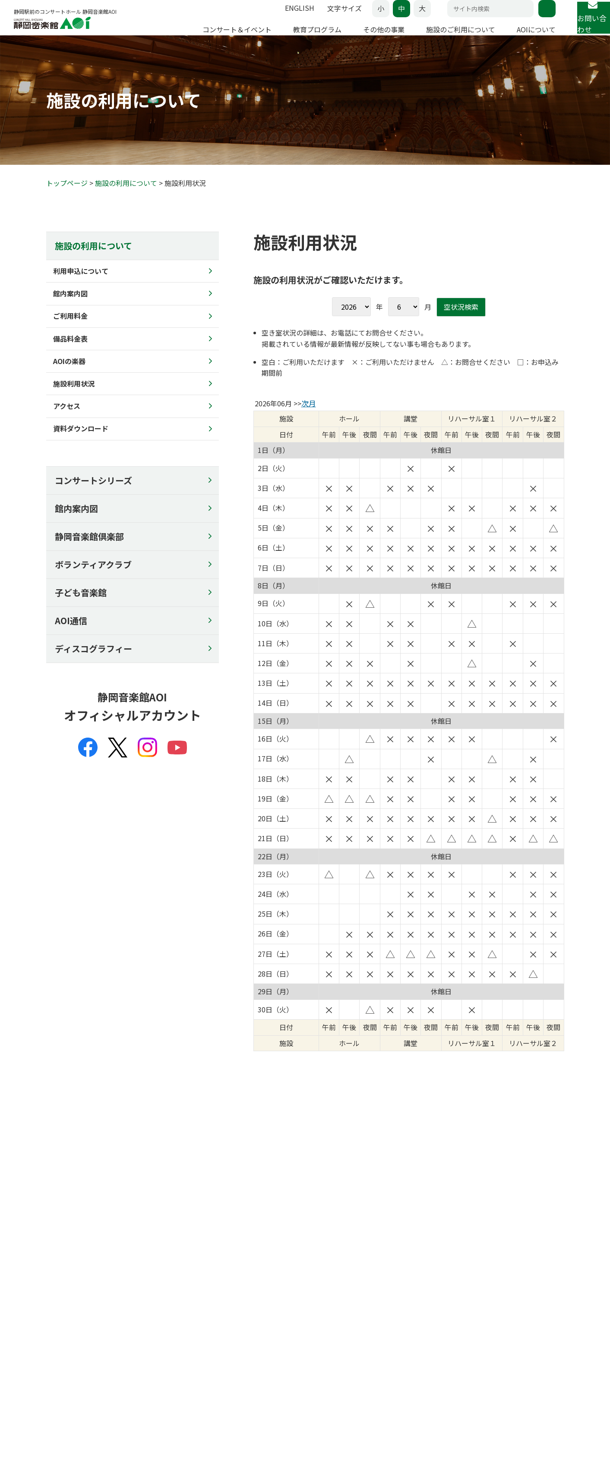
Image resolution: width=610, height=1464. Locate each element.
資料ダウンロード (389, 1339)
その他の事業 (360, 37)
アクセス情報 (247, 1173)
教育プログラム (294, 37)
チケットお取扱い (70, 1317)
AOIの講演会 (169, 1284)
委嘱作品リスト (492, 1328)
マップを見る (336, 1173)
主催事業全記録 (492, 1317)
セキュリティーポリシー (153, 1407)
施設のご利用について (437, 37)
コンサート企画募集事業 (292, 1325)
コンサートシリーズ (93, 496)
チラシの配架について (395, 1350)
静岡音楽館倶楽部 (89, 553)
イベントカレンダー (73, 1306)
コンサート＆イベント (213, 37)
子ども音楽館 (81, 609)
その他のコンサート (73, 1284)
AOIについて (512, 37)
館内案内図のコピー (392, 1361)
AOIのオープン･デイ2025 (293, 1262)
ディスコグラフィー (93, 665)
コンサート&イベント (79, 1242)
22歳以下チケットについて (83, 1350)
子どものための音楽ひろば (188, 1273)
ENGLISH (276, 16)
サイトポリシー (221, 1407)
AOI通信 (71, 637)
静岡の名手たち (173, 1262)
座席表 (55, 1328)
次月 (308, 419)
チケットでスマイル (286, 1314)
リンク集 (483, 1350)
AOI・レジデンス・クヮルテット (515, 1306)
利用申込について (389, 1262)
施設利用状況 (383, 1317)
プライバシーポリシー (76, 1407)
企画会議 (483, 1284)
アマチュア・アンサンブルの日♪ (91, 1273)
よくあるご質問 (67, 1339)
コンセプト (486, 1262)
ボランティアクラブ (93, 581)
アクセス (377, 1328)
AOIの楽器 (379, 1306)
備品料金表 (380, 1295)
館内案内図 (76, 524)
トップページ (67, 199)
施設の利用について (126, 199)
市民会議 (483, 1295)
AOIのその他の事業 (72, 1295)
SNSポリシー (274, 1407)
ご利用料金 (380, 1284)
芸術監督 (483, 1273)
